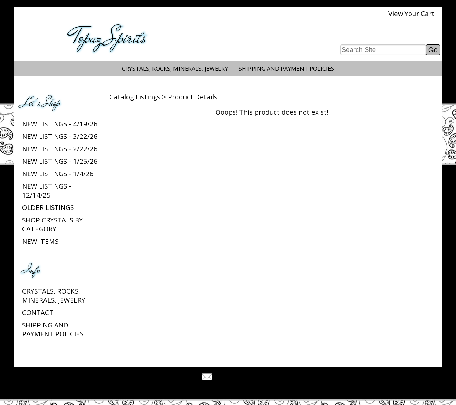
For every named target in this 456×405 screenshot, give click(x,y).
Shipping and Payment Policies (286, 69)
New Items (40, 241)
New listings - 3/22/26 (60, 136)
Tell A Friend (234, 377)
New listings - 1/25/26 (60, 161)
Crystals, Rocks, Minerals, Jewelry (175, 69)
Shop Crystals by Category (52, 224)
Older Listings (48, 207)
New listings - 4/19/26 (60, 123)
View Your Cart (411, 13)
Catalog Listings (134, 96)
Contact (37, 312)
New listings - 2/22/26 (60, 148)
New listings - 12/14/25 (46, 190)
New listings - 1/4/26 (58, 173)
